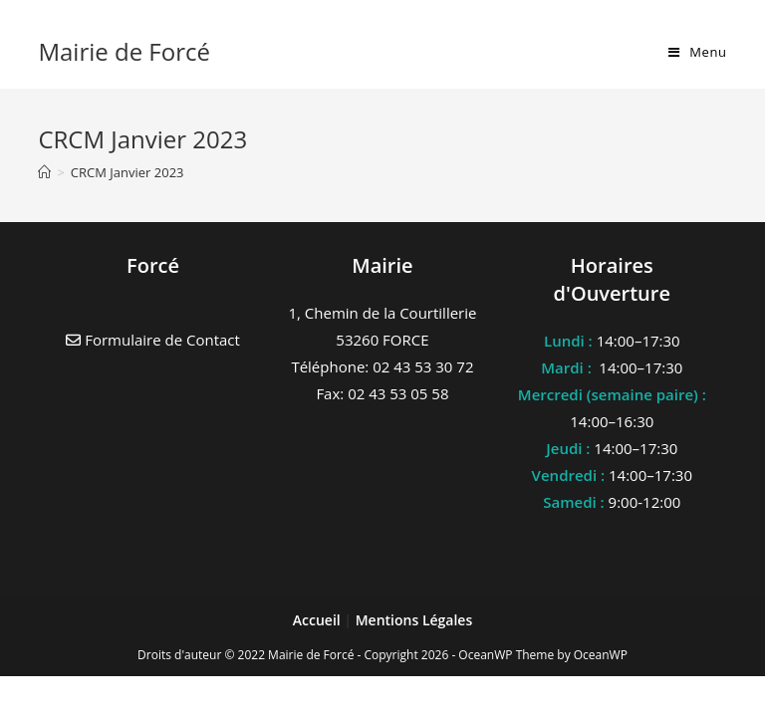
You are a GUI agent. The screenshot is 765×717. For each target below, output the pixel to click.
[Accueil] (44, 172)
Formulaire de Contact (153, 340)
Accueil (319, 619)
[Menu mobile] (697, 52)
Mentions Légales (414, 619)
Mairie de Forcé (124, 51)
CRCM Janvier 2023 (127, 172)
